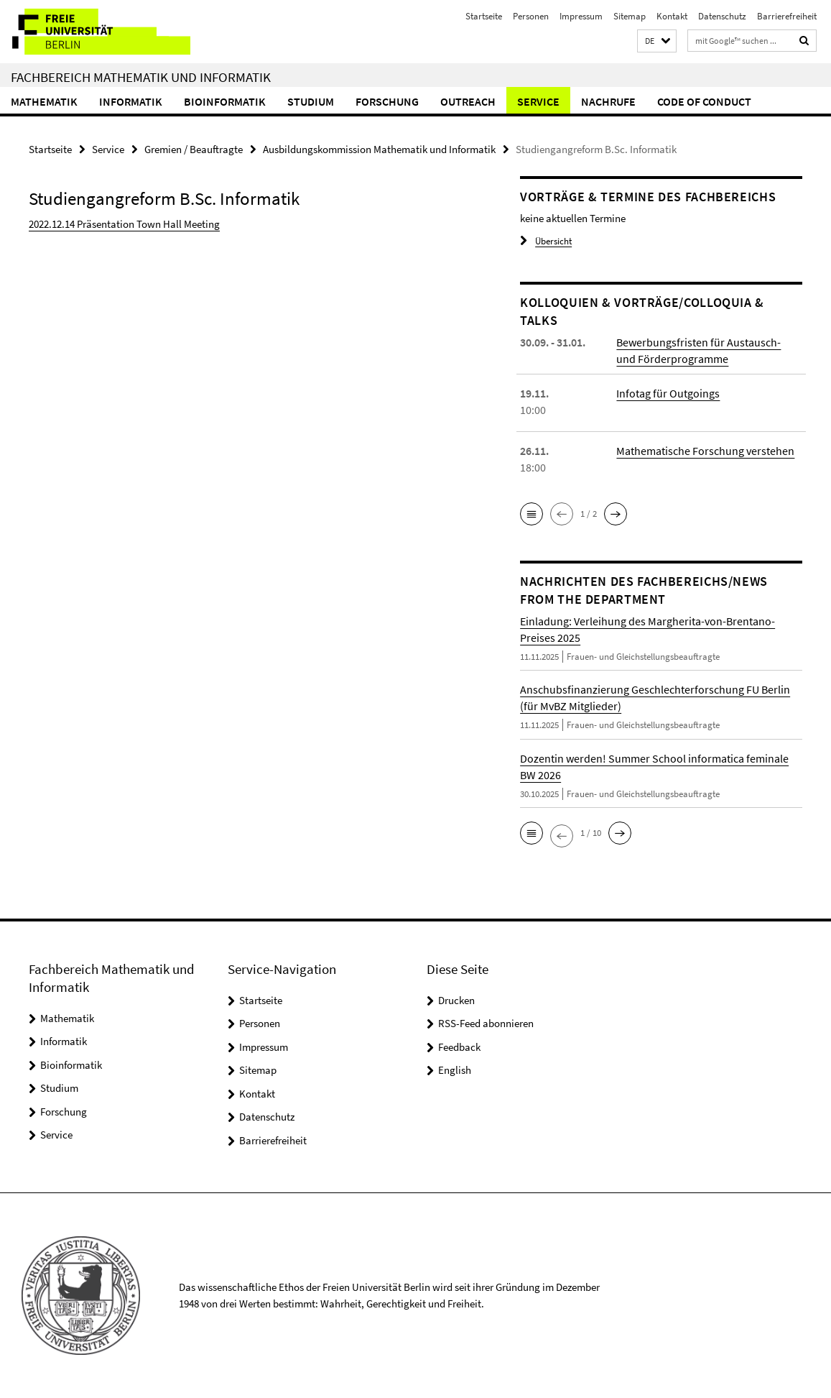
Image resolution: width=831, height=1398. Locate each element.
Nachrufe (608, 101)
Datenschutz (722, 16)
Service (538, 101)
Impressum (581, 16)
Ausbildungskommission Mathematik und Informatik (379, 149)
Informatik (130, 101)
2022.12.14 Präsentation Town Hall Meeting (124, 224)
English (454, 1070)
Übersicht (546, 241)
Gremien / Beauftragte (193, 149)
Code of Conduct (704, 101)
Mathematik (44, 101)
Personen (531, 16)
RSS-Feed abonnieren (486, 1023)
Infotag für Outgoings (668, 393)
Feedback (459, 1047)
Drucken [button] (456, 1000)
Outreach (468, 101)
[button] (657, 41)
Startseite (483, 16)
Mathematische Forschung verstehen (705, 450)
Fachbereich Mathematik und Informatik (141, 77)
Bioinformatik (225, 101)
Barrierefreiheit (787, 16)
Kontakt (671, 16)
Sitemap (629, 16)
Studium (310, 101)
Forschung (387, 101)
